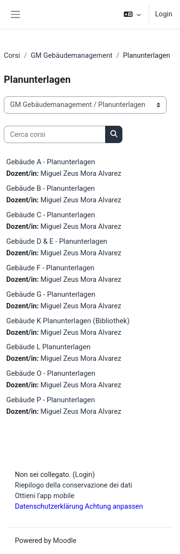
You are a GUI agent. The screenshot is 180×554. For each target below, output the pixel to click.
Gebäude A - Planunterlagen (50, 162)
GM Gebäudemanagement (71, 55)
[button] (132, 14)
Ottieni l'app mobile (44, 495)
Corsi (12, 55)
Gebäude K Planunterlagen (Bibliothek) (68, 321)
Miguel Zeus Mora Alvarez (80, 173)
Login (163, 14)
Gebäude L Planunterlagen (48, 347)
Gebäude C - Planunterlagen (50, 215)
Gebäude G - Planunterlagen (50, 294)
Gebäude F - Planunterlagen (50, 268)
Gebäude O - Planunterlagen (51, 373)
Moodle (64, 540)
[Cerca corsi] (55, 134)
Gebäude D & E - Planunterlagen (56, 241)
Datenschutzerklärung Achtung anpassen (79, 506)
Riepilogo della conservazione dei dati (73, 485)
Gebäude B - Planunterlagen (50, 188)
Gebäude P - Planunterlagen (50, 400)
